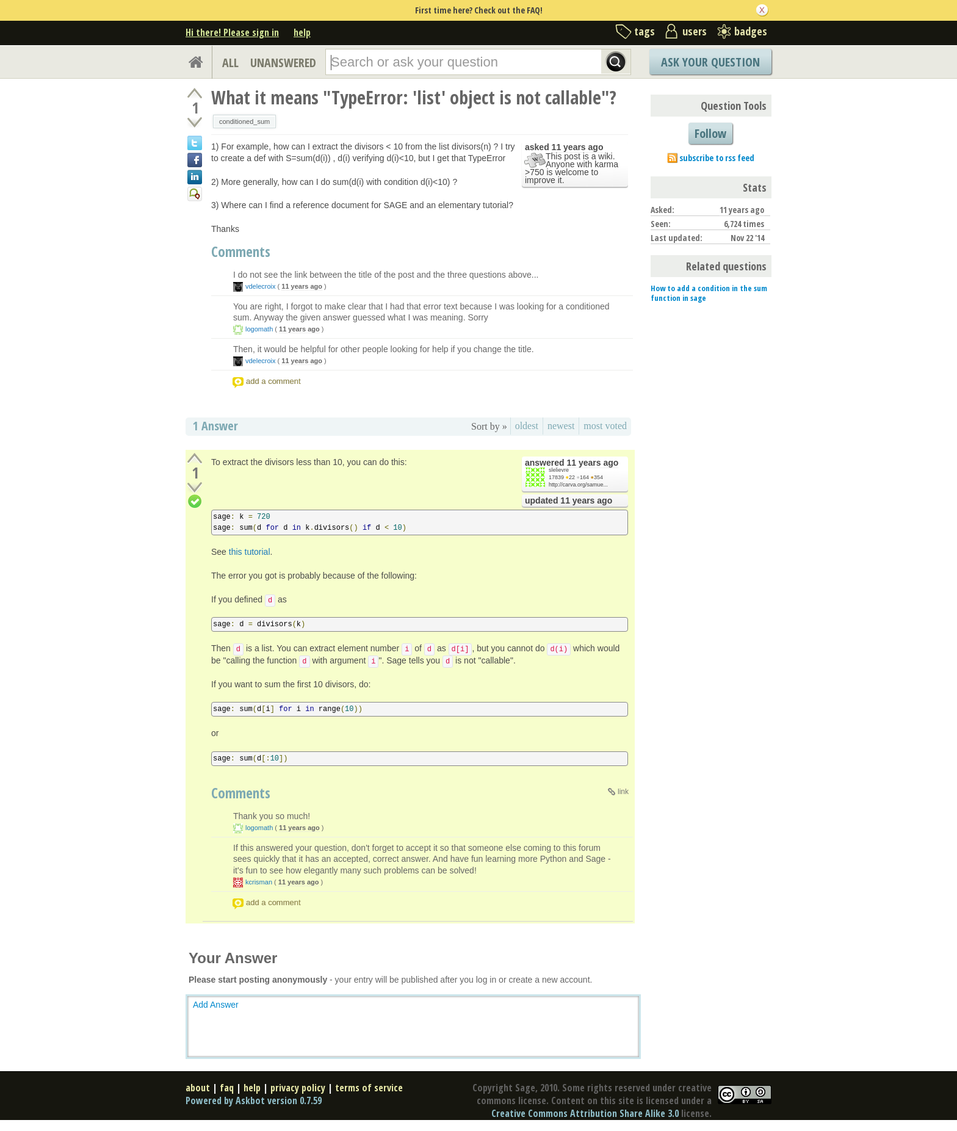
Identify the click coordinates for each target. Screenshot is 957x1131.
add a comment (273, 381)
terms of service (369, 1087)
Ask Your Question (710, 62)
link (623, 791)
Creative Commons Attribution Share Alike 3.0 (585, 1113)
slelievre (559, 470)
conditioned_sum (244, 121)
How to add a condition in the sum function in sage (709, 293)
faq (227, 1087)
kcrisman (258, 882)
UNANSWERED (283, 62)
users (694, 31)
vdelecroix (260, 286)
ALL (230, 62)
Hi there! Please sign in (232, 32)
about (198, 1087)
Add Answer (216, 1005)
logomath (259, 329)
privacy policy (297, 1087)
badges (750, 31)
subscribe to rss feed (716, 158)
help (302, 32)
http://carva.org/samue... (578, 485)
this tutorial (249, 552)
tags (644, 31)
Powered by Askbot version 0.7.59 (254, 1100)
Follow (710, 133)
